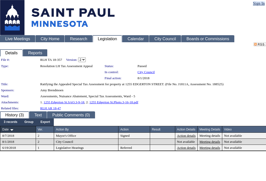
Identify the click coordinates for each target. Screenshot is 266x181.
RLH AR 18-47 (50, 108)
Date (5, 129)
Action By (62, 129)
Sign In (259, 3)
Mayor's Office (66, 136)
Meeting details (209, 136)
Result (156, 129)
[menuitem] (10, 122)
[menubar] (27, 122)
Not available (233, 136)
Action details (186, 136)
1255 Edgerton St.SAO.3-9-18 (63, 102)
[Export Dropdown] (45, 122)
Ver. (40, 129)
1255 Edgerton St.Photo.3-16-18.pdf (113, 102)
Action (124, 129)
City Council (146, 72)
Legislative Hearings (70, 148)
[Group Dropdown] (28, 122)
